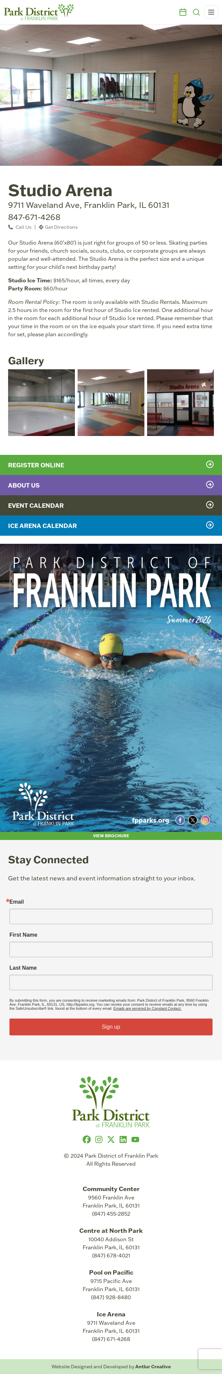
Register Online (111, 464)
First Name (23, 935)
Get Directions (58, 227)
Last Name (23, 968)
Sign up (111, 1027)
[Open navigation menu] (211, 12)
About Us (111, 484)
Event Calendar (111, 505)
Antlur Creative (153, 1367)
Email (16, 902)
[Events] (182, 12)
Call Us (19, 227)
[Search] (196, 12)
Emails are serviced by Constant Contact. (147, 1008)
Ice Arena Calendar (111, 525)
